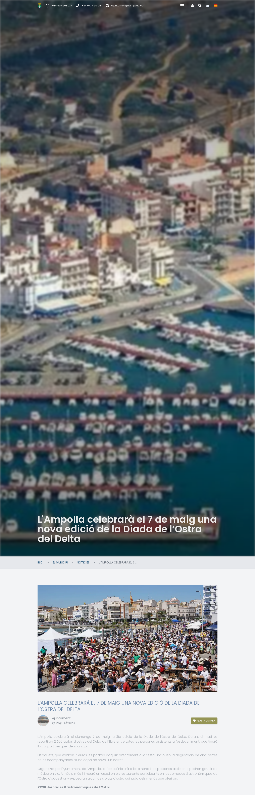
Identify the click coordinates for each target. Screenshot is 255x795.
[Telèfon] (89, 5)
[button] (182, 5)
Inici (40, 562)
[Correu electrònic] (125, 5)
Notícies (83, 562)
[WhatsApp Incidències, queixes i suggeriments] (59, 6)
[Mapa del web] (192, 5)
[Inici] (40, 5)
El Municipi (60, 562)
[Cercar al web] (199, 5)
